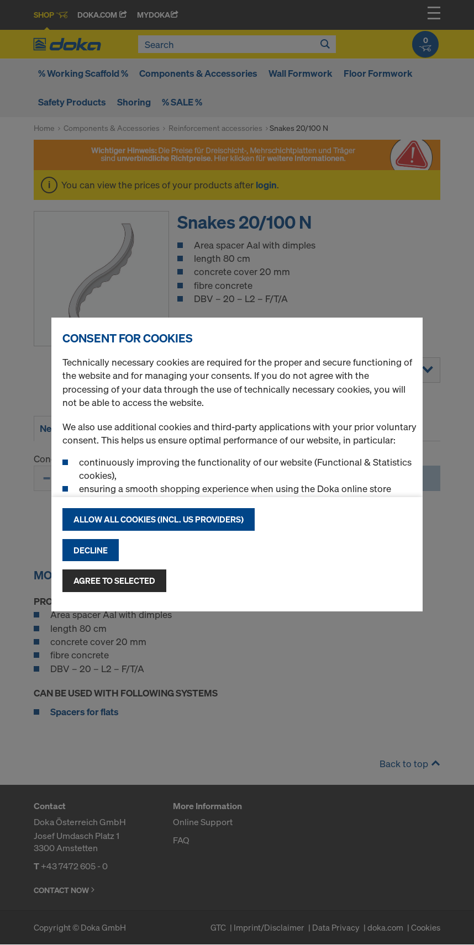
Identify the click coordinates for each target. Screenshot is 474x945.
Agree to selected (114, 580)
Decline (90, 550)
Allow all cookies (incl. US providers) (158, 519)
